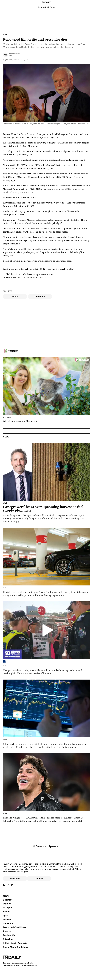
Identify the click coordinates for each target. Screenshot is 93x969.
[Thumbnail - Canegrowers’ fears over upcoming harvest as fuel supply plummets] (46, 483)
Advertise (8, 939)
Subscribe (15, 878)
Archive (7, 931)
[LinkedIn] (12, 885)
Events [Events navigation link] (6, 911)
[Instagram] (8, 885)
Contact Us (9, 935)
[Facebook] (4, 885)
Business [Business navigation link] (8, 900)
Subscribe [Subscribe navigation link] (8, 923)
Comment (40, 296)
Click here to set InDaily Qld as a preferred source (29, 274)
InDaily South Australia (15, 943)
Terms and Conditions (14, 927)
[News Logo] (46, 7)
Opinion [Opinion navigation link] (7, 903)
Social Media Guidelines (15, 947)
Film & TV (7, 291)
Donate (39, 878)
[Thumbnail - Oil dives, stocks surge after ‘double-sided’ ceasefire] (46, 714)
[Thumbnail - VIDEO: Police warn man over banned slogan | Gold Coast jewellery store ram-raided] (46, 638)
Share (15, 296)
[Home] (46, 2)
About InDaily (26, 963)
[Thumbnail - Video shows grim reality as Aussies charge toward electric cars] (46, 562)
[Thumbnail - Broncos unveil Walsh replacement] (46, 787)
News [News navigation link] (6, 896)
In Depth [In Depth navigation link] (7, 907)
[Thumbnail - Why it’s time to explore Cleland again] (46, 390)
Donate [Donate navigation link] (7, 919)
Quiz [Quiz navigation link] (5, 915)
